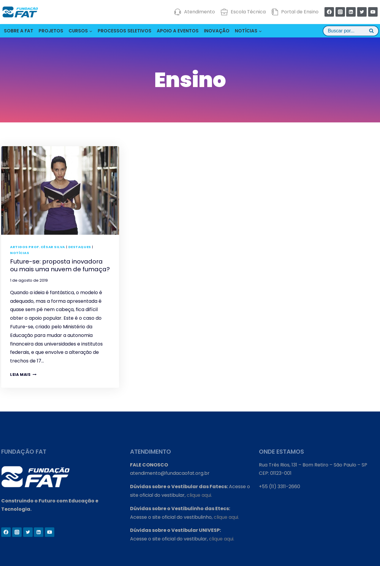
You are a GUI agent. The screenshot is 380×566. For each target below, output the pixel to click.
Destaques (79, 247)
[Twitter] (362, 12)
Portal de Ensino (295, 11)
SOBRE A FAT (18, 31)
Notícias (19, 252)
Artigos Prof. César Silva (37, 247)
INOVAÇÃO (216, 31)
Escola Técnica (243, 11)
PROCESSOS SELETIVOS (124, 31)
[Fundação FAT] (20, 12)
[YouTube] (373, 12)
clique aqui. (199, 495)
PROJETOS (51, 31)
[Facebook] (329, 12)
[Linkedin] (351, 12)
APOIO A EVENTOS (178, 31)
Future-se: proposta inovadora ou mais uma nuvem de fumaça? (60, 265)
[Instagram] (340, 12)
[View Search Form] (351, 31)
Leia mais (23, 374)
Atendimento (194, 11)
